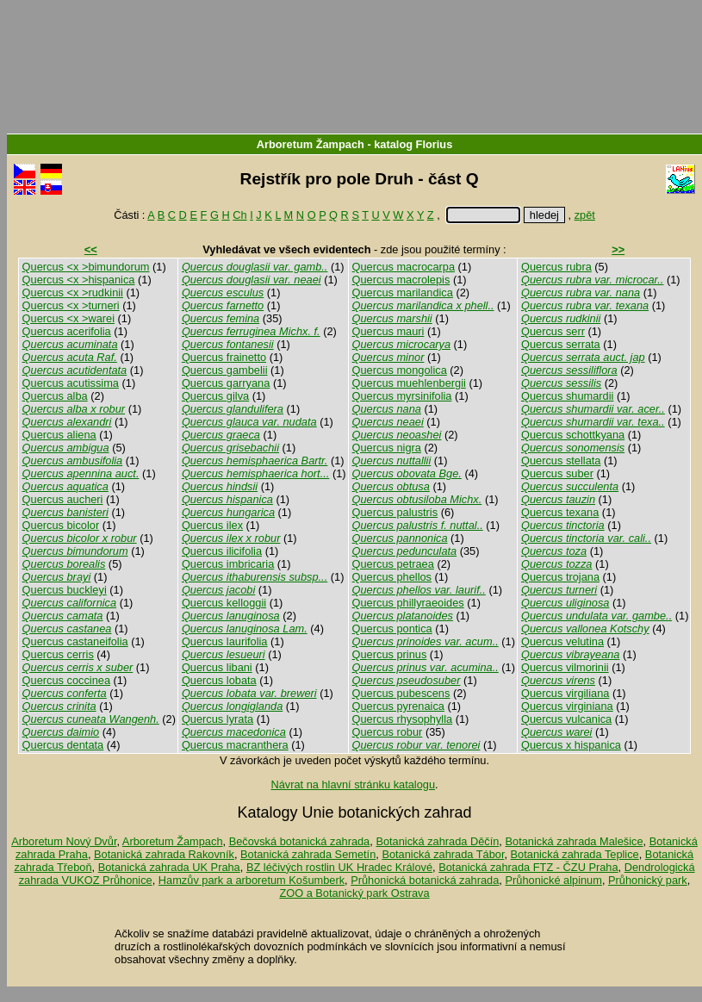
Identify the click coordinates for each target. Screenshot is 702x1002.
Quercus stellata (560, 460)
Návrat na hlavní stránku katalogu (352, 784)
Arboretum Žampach (310, 144)
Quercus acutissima (70, 383)
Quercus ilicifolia (222, 551)
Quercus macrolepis (401, 279)
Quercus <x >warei (68, 318)
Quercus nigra (386, 447)
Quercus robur (387, 731)
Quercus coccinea (66, 680)
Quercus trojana (560, 576)
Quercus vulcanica (566, 719)
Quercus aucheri (62, 499)
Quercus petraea (393, 563)
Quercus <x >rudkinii (72, 292)
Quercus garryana (226, 383)
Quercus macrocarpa (403, 266)
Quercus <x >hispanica (78, 279)
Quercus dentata (63, 744)
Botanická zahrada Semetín (308, 854)
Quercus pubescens (401, 693)
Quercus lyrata (217, 719)
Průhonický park (647, 880)
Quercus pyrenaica (398, 706)
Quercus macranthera (235, 744)
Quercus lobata (219, 680)
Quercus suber (557, 473)
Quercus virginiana (567, 706)
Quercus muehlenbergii (409, 383)
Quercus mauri (388, 331)
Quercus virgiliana (565, 693)
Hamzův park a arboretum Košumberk (251, 880)
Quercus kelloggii (224, 602)
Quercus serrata (560, 344)
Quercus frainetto (224, 357)
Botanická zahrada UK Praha (169, 867)
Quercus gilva (215, 395)
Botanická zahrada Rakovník (164, 854)
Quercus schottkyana (572, 434)
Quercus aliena (59, 434)
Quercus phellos (392, 576)
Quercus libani (217, 667)
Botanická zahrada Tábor (443, 854)
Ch (239, 214)
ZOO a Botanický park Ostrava (354, 893)
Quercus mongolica (399, 370)
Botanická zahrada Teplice (575, 854)
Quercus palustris (395, 512)
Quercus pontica (392, 628)
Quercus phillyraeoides (408, 602)
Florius (434, 144)
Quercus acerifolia (66, 331)
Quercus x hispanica (571, 744)
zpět (585, 214)
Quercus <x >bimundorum (86, 266)
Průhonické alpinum (553, 880)
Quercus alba (55, 395)
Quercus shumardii (567, 395)
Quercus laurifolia (225, 641)
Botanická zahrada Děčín (437, 841)
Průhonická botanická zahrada (425, 880)
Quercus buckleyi (64, 589)
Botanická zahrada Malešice (574, 841)
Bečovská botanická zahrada (299, 841)
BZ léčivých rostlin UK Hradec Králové (339, 867)
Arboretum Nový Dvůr (63, 841)
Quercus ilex (212, 525)
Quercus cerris (58, 654)
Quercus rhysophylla (402, 719)
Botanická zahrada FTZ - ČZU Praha (528, 867)
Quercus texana (560, 512)
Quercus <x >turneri (71, 305)
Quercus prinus (389, 654)
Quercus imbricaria (228, 563)
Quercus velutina (562, 641)
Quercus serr (553, 331)
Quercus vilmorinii (565, 667)
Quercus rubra (556, 266)
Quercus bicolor (61, 525)
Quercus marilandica (402, 292)
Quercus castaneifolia (75, 641)
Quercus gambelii (225, 370)
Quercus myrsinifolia (402, 395)
